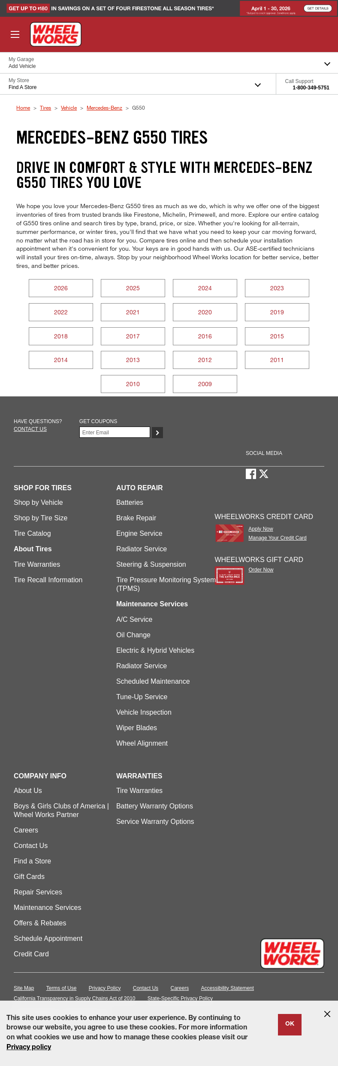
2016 (205, 336)
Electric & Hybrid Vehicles (155, 650)
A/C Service (134, 619)
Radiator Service (141, 549)
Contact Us (31, 845)
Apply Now (260, 529)
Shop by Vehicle (38, 502)
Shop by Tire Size (40, 518)
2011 (277, 359)
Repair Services (38, 892)
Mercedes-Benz (104, 107)
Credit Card (31, 954)
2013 (133, 359)
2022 (61, 312)
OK (289, 1024)
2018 (61, 336)
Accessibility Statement (227, 988)
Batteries (129, 502)
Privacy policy (28, 1047)
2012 (205, 359)
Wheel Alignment (142, 743)
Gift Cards (29, 876)
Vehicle (69, 107)
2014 (61, 359)
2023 (277, 288)
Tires (45, 107)
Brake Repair (136, 518)
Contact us (30, 429)
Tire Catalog (32, 533)
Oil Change (133, 635)
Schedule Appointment (48, 938)
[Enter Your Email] (114, 432)
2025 (133, 288)
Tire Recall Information (48, 580)
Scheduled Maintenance (153, 681)
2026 (61, 288)
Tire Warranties (37, 564)
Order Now (260, 570)
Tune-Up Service (141, 696)
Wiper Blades (136, 727)
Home (23, 107)
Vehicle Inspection (144, 712)
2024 (205, 288)
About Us (28, 790)
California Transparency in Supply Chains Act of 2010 (75, 998)
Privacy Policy (105, 988)
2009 (205, 383)
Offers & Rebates (40, 923)
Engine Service (139, 533)
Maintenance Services (47, 907)
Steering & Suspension (151, 564)
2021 (133, 312)
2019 (277, 312)
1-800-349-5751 (311, 88)
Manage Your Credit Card (277, 538)
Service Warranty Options (155, 821)
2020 (205, 312)
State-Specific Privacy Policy (180, 998)
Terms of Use (61, 988)
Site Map (24, 988)
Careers (26, 830)
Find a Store (32, 861)
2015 (277, 336)
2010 (133, 383)
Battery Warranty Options (154, 806)
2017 (133, 336)
